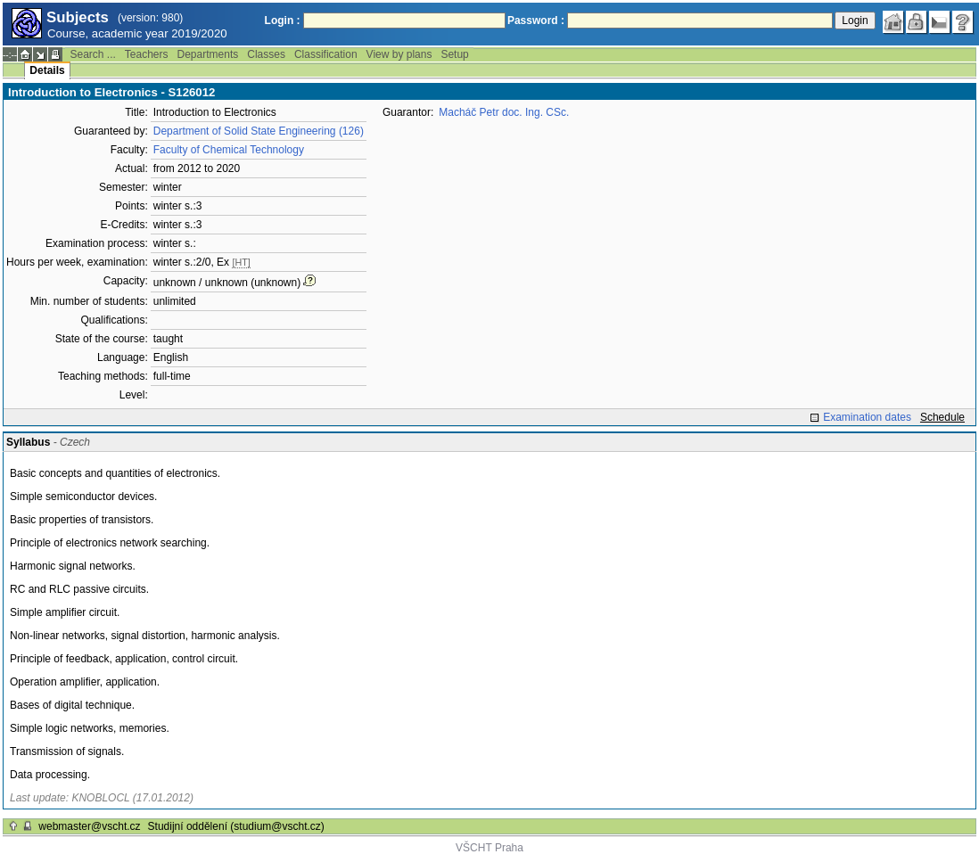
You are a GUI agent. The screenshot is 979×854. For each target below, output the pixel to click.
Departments (208, 54)
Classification (326, 54)
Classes (266, 54)
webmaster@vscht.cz (89, 826)
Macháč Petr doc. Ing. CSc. (504, 112)
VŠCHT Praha (489, 848)
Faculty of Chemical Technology (228, 150)
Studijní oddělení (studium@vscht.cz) (236, 826)
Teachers (147, 54)
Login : (282, 20)
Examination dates (867, 417)
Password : (535, 20)
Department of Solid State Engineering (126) (258, 131)
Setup (454, 54)
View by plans (399, 54)
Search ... (92, 54)
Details (46, 70)
